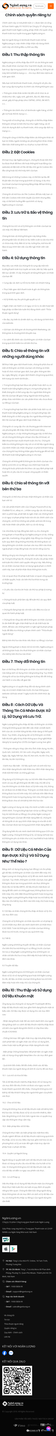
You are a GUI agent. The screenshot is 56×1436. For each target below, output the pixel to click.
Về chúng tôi (9, 1315)
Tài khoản (39, 6)
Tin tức (7, 1319)
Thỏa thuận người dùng (13, 1324)
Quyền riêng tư (10, 1328)
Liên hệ (7, 1337)
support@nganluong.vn (22, 1291)
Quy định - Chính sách (13, 1332)
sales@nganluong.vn (21, 1306)
